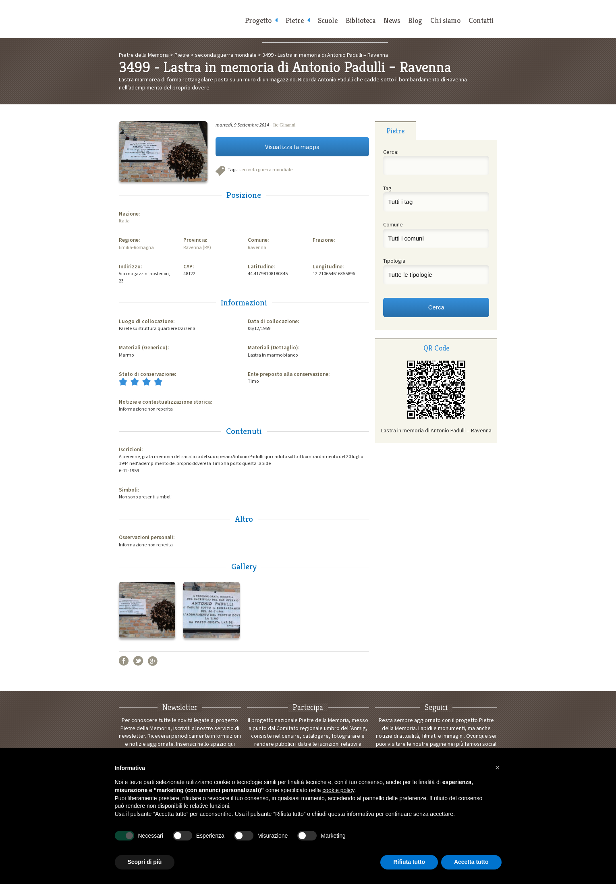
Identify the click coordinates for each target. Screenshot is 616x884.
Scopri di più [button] (145, 862)
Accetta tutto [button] (471, 862)
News (392, 20)
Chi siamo (445, 20)
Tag (387, 188)
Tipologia (394, 260)
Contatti (481, 20)
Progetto (258, 20)
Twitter (138, 661)
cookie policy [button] (338, 790)
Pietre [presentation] (395, 130)
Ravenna (257, 247)
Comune (393, 224)
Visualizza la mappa (292, 147)
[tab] (395, 130)
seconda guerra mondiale (265, 169)
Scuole (328, 20)
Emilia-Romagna (136, 247)
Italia (124, 221)
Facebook (124, 661)
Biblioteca (360, 20)
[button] (497, 767)
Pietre (295, 20)
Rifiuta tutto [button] (409, 862)
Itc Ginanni (284, 125)
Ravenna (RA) (197, 247)
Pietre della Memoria (179, 19)
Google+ (153, 661)
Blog (415, 20)
